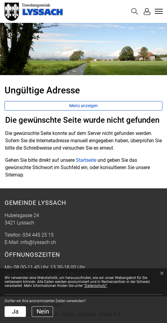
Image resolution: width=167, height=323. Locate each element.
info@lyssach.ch (38, 242)
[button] (135, 11)
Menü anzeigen (83, 105)
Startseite (86, 160)
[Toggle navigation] (157, 11)
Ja (15, 311)
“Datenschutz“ (95, 286)
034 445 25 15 (38, 235)
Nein (43, 311)
